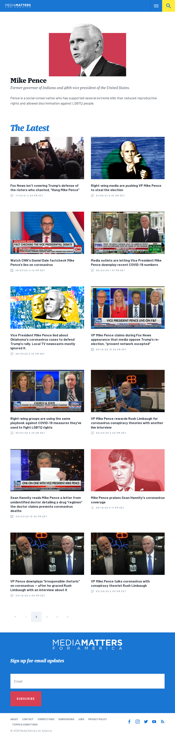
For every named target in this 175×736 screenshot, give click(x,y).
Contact (28, 719)
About (14, 719)
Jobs (81, 719)
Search (168, 6)
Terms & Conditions (25, 724)
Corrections (46, 719)
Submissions (66, 719)
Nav (154, 6)
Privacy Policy (97, 719)
